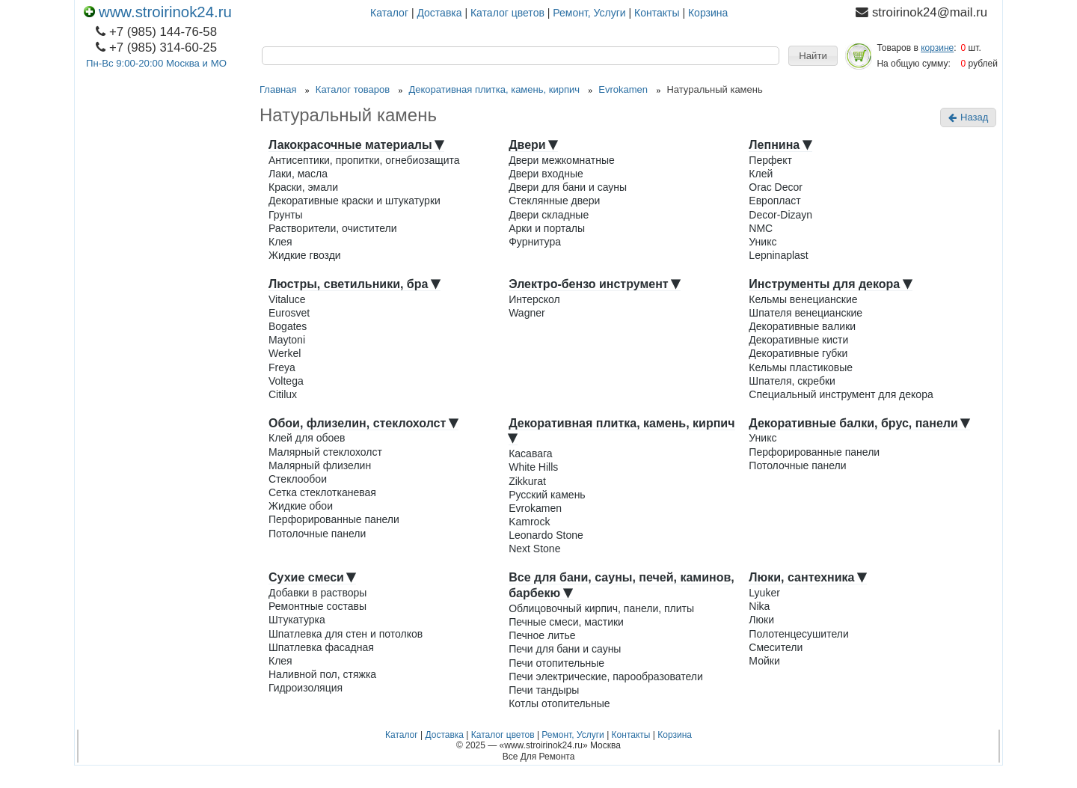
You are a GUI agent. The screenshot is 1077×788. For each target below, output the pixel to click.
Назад (968, 117)
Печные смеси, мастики (566, 622)
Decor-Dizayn (780, 215)
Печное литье (542, 635)
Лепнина (780, 144)
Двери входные (546, 174)
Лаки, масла (298, 174)
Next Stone (534, 549)
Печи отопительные (556, 663)
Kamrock (529, 522)
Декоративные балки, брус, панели (859, 423)
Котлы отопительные (559, 703)
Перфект (770, 160)
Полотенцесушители (798, 634)
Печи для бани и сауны (565, 649)
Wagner (527, 313)
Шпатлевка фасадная (321, 647)
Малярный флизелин (320, 465)
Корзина (708, 13)
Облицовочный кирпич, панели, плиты (601, 608)
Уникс (762, 242)
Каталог (389, 13)
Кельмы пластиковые (801, 367)
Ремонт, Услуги (589, 13)
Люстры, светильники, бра (355, 284)
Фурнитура (535, 242)
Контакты (656, 13)
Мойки (764, 661)
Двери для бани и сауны (568, 187)
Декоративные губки (798, 353)
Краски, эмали (303, 187)
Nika (759, 606)
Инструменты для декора (830, 284)
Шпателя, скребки (792, 381)
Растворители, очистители (332, 228)
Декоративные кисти (798, 340)
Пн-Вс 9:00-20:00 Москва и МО (156, 63)
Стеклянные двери (554, 201)
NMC (761, 228)
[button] (813, 56)
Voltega (286, 381)
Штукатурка (297, 620)
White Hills (533, 467)
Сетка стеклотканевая (322, 492)
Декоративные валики (802, 326)
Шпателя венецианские (805, 313)
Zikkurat (527, 481)
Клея (280, 242)
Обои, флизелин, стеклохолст (363, 423)
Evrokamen (535, 508)
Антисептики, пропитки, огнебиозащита (364, 160)
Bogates (288, 326)
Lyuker (764, 593)
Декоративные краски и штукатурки (355, 201)
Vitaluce (287, 299)
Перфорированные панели (334, 519)
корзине (937, 48)
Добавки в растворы (317, 593)
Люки (761, 620)
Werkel (285, 353)
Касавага (530, 453)
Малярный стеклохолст (325, 452)
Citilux (283, 394)
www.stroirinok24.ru (158, 12)
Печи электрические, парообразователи (606, 676)
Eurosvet (289, 313)
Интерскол (534, 299)
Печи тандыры (544, 690)
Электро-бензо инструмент (595, 284)
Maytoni (287, 340)
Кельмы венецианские (803, 299)
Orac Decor (776, 187)
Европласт (774, 201)
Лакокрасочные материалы (356, 144)
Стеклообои (298, 479)
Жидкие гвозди (305, 255)
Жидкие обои (301, 506)
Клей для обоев (307, 438)
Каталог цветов (507, 13)
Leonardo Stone (546, 535)
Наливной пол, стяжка (322, 674)
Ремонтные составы (317, 606)
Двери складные (549, 215)
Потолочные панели (317, 534)
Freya (282, 367)
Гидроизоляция (306, 688)
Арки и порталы (547, 228)
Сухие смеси (312, 577)
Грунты (286, 215)
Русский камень (547, 495)
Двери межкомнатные (562, 160)
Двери (533, 144)
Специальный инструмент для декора (841, 394)
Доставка (439, 13)
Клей (761, 174)
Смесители (776, 647)
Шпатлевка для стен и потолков (346, 634)
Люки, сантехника (808, 577)
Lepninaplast (778, 255)
